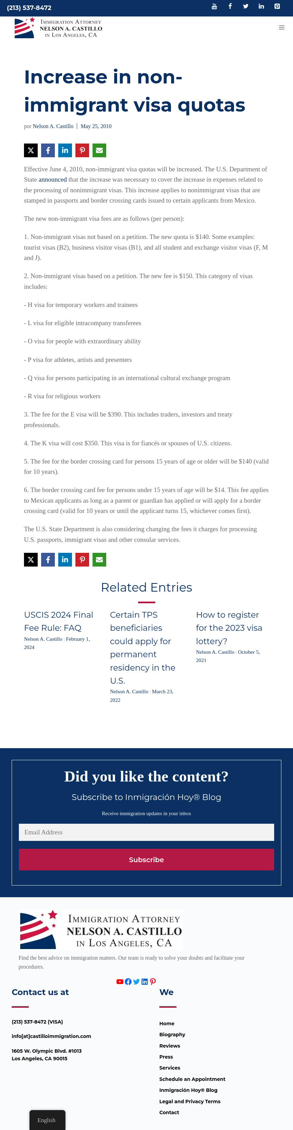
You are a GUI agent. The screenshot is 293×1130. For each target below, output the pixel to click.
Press (166, 1057)
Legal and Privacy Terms (189, 1101)
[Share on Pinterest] (82, 150)
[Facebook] (230, 7)
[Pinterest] (276, 7)
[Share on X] (31, 150)
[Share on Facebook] (48, 150)
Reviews (169, 1046)
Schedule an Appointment (192, 1079)
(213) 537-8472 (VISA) (37, 1022)
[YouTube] (214, 7)
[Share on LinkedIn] (65, 150)
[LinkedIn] (261, 7)
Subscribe (146, 860)
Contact (169, 1112)
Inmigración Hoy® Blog (188, 1090)
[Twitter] (245, 7)
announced (53, 179)
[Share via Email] (99, 150)
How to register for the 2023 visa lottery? (229, 628)
